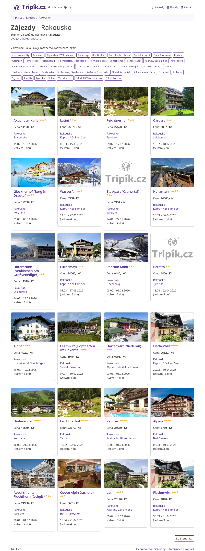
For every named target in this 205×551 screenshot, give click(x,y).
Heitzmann (161, 191)
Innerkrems (116, 60)
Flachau (178, 55)
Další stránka (184, 538)
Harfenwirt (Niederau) (124, 346)
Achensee (38, 55)
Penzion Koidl (117, 267)
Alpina (158, 421)
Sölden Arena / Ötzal (144, 72)
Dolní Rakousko (162, 55)
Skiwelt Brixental (121, 72)
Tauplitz (28, 78)
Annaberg (83, 55)
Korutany (42, 66)
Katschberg (177, 60)
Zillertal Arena (113, 78)
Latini (64, 120)
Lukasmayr (68, 267)
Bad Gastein (98, 55)
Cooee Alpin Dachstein (78, 492)
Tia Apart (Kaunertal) (123, 191)
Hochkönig (49, 60)
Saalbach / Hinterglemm (25, 72)
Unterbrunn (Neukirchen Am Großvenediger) (26, 271)
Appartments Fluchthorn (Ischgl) (28, 494)
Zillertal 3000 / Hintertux (89, 78)
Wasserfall (68, 191)
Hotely (172, 7)
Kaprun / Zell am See (156, 60)
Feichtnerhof (117, 120)
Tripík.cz (17, 17)
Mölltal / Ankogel (129, 66)
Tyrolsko (40, 78)
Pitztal (157, 66)
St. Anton (164, 72)
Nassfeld (146, 66)
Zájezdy (158, 7)
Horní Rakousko (98, 60)
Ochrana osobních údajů (151, 549)
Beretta (159, 267)
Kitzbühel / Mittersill (23, 66)
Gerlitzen (17, 60)
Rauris (168, 66)
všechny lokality (20, 55)
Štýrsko (16, 78)
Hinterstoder (32, 60)
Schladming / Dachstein (70, 72)
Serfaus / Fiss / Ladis (97, 72)
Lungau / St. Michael (88, 66)
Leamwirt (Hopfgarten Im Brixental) (77, 348)
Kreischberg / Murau (62, 66)
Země (186, 7)
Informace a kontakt (181, 549)
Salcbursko (48, 72)
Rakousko (20, 133)
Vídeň (51, 78)
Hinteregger (23, 421)
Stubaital (177, 72)
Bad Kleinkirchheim (119, 55)
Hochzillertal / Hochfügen (72, 60)
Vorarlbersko (65, 78)
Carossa (159, 120)
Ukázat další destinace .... (26, 38)
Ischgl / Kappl (134, 60)
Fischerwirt (162, 346)
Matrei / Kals (109, 66)
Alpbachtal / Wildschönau (60, 55)
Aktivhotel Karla (26, 120)
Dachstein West (141, 55)
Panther (113, 421)
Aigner (19, 346)
